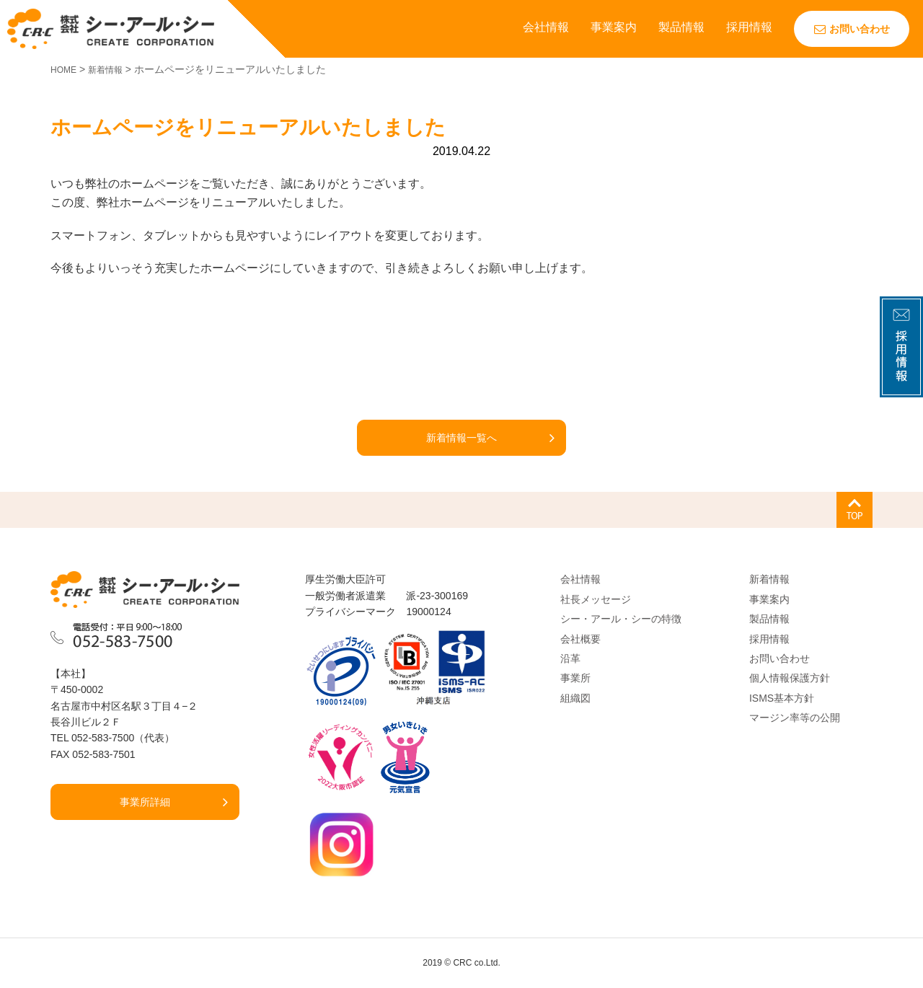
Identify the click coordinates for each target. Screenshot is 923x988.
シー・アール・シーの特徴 (620, 619)
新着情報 (769, 579)
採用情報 (749, 27)
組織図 (575, 698)
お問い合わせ (852, 29)
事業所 (575, 678)
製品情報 (681, 27)
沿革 (570, 658)
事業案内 (614, 27)
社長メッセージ (595, 599)
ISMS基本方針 (781, 698)
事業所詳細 (145, 802)
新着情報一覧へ (461, 438)
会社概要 (580, 639)
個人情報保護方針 (789, 678)
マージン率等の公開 (794, 717)
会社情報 (546, 27)
